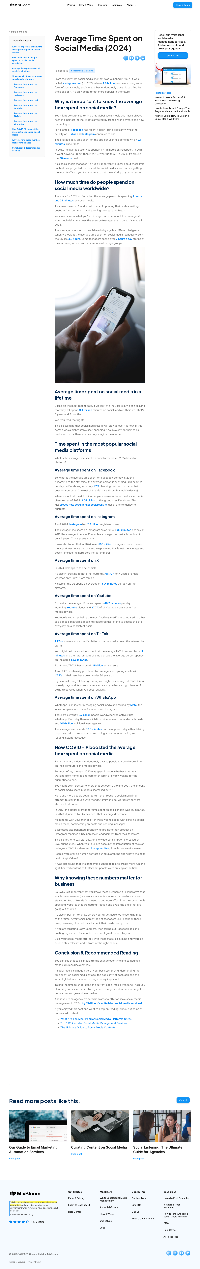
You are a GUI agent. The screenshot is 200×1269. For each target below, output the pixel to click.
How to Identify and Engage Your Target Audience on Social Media (172, 110)
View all (183, 1100)
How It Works (86, 5)
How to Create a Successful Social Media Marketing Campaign (170, 100)
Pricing (71, 5)
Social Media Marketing (82, 70)
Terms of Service (17, 1262)
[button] (131, 5)
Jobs (102, 1227)
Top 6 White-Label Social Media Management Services (93, 1023)
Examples (116, 5)
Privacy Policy (34, 1262)
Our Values (106, 1220)
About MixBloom (109, 1207)
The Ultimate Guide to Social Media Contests (87, 1027)
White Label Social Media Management (113, 1199)
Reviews (102, 5)
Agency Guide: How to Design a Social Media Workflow (172, 117)
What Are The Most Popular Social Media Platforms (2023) (96, 1018)
